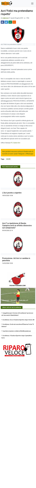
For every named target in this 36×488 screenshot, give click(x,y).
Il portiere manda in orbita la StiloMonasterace (17, 331)
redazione (5, 18)
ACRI (8, 159)
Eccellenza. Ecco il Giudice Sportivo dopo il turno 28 (18, 320)
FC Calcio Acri (15, 143)
